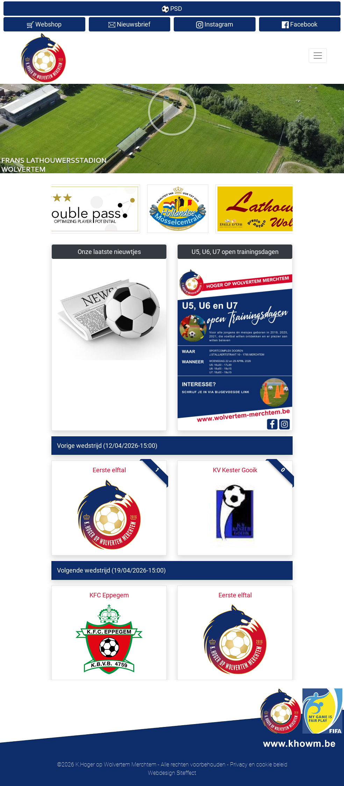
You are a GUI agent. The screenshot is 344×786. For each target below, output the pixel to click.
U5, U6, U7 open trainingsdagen (235, 251)
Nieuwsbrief (129, 24)
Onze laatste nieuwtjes (109, 251)
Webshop (44, 24)
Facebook (299, 24)
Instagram (214, 24)
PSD (172, 9)
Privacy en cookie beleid (258, 764)
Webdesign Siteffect (172, 773)
